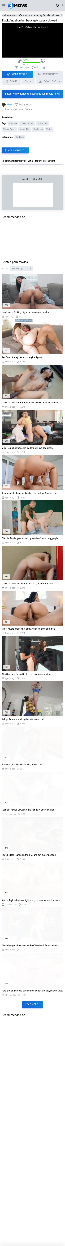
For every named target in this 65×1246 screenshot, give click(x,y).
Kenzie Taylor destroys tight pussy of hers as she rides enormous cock (32, 900)
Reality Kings (25, 104)
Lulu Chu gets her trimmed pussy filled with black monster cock (32, 402)
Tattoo (49, 129)
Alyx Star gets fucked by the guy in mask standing (26, 674)
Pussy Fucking (27, 123)
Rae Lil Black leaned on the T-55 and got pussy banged (29, 855)
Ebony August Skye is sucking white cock (22, 764)
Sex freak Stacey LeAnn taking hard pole (22, 357)
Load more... (33, 1004)
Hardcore (19, 137)
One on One (42, 123)
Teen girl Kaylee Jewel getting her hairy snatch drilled (28, 809)
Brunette (13, 123)
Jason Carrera (25, 109)
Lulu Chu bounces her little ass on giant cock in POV (27, 583)
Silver (9, 104)
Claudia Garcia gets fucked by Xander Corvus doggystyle (30, 538)
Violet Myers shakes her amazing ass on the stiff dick (28, 628)
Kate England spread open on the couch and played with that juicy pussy (32, 990)
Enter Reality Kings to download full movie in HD (32, 93)
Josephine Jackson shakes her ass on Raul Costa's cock (30, 493)
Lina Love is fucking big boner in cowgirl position (26, 312)
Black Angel (11, 109)
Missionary (38, 129)
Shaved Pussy (9, 129)
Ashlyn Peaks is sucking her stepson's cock (23, 719)
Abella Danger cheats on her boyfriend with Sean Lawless (30, 945)
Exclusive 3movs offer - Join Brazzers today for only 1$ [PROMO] (32, 15)
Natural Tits (24, 129)
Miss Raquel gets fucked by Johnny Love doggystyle (27, 448)
